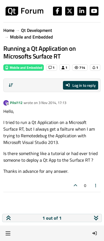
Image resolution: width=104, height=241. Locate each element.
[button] (8, 233)
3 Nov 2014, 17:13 (52, 102)
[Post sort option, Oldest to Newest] (11, 85)
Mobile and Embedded (23, 67)
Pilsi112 (16, 102)
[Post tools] (96, 185)
